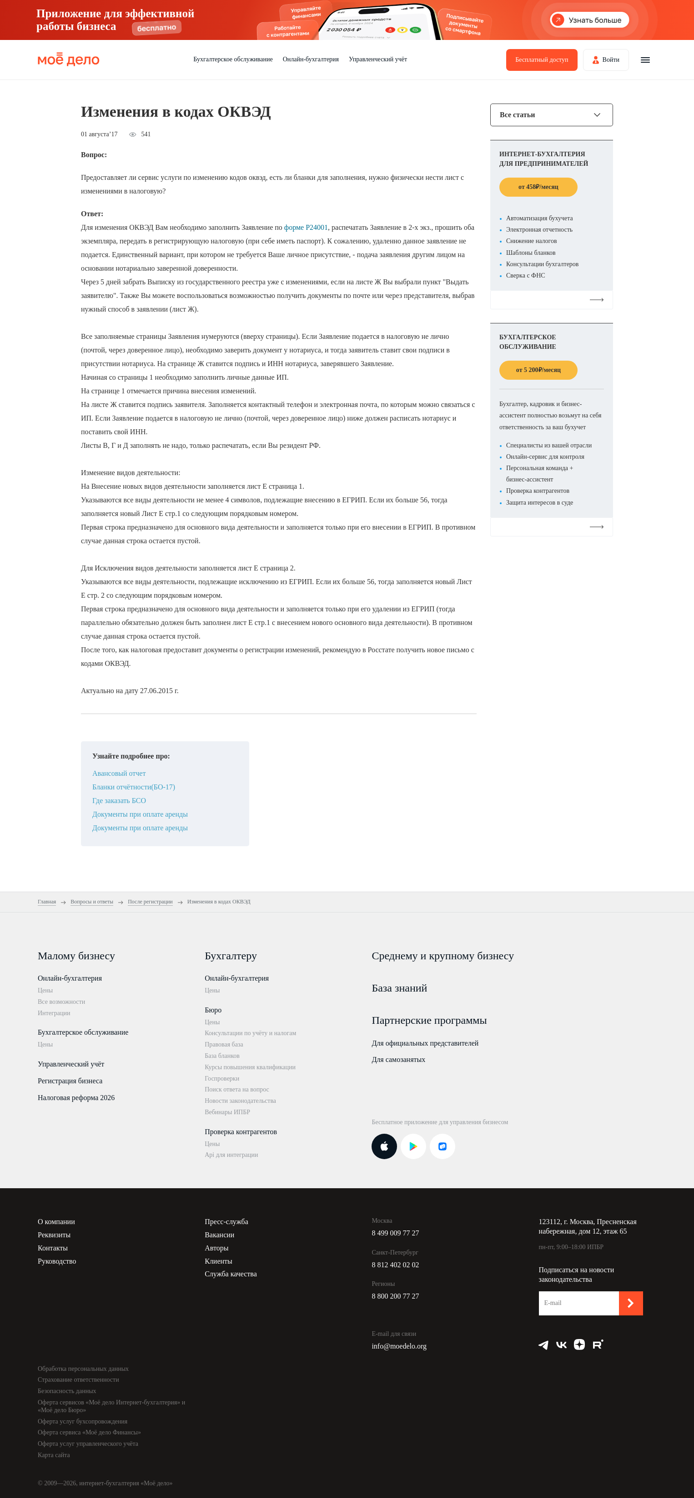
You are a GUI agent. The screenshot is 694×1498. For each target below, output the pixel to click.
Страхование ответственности (78, 1379)
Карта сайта (54, 1455)
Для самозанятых (398, 1059)
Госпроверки (222, 1078)
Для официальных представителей (425, 1043)
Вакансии (219, 1235)
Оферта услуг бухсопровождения (82, 1421)
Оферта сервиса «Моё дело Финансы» (89, 1432)
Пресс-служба (226, 1221)
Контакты (53, 1248)
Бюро (213, 1010)
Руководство (57, 1261)
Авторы (216, 1248)
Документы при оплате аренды (140, 814)
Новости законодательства (240, 1100)
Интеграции (54, 1013)
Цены (45, 990)
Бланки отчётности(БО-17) (133, 787)
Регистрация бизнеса (70, 1081)
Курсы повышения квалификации (250, 1067)
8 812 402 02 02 (395, 1265)
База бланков (222, 1055)
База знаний (399, 988)
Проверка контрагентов (241, 1132)
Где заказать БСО (119, 800)
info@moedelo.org (399, 1346)
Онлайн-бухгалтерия (311, 59)
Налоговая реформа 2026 (76, 1097)
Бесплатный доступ (541, 59)
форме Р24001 (306, 227)
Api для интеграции (231, 1154)
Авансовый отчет (119, 773)
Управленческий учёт (378, 59)
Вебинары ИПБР (227, 1112)
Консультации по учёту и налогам (250, 1033)
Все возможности (61, 1001)
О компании (56, 1221)
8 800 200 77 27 (395, 1296)
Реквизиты (54, 1235)
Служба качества (231, 1274)
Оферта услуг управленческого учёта (88, 1443)
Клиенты (218, 1261)
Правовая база (224, 1044)
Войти (611, 59)
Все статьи (517, 115)
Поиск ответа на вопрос (237, 1089)
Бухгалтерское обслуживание (232, 59)
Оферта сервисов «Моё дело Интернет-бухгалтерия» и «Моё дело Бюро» (111, 1406)
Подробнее (552, 299)
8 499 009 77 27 (395, 1233)
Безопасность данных (67, 1391)
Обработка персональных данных (83, 1368)
